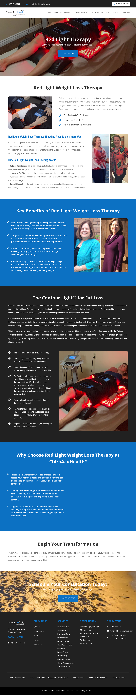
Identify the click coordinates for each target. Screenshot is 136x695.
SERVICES (68, 13)
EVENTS (115, 13)
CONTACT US (125, 13)
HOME (49, 13)
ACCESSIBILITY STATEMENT (58, 678)
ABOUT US (58, 13)
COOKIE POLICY (78, 678)
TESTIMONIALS (97, 13)
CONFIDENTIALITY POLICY (98, 678)
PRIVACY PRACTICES (37, 678)
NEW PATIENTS (81, 13)
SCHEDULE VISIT (68, 53)
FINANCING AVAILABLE (122, 4)
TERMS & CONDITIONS (17, 678)
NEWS (108, 13)
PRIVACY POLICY (119, 678)
